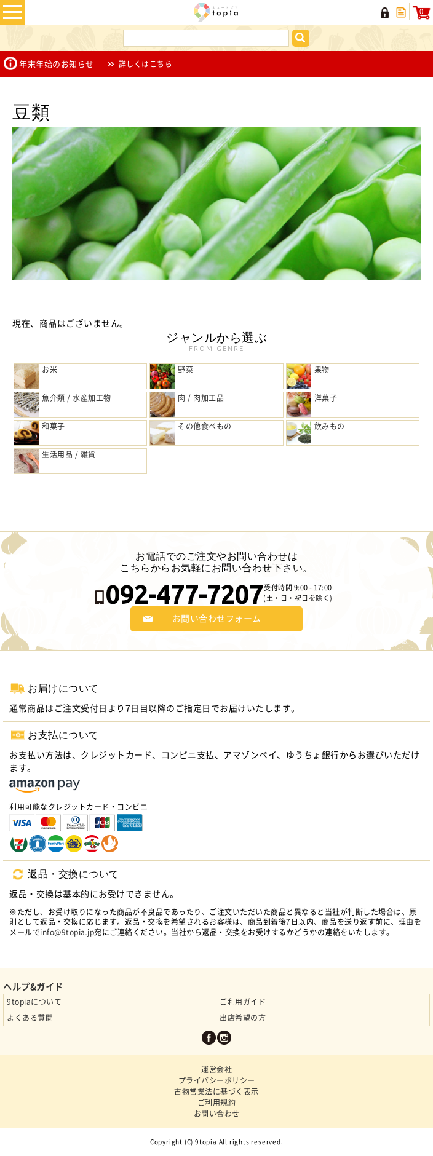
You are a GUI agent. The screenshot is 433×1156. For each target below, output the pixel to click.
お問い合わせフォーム (216, 618)
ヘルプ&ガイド (33, 987)
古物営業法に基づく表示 (216, 1091)
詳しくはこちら (146, 64)
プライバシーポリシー (216, 1080)
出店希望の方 (243, 1017)
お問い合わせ (217, 1113)
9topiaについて (34, 1001)
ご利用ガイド (243, 1001)
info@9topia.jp (67, 932)
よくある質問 (30, 1017)
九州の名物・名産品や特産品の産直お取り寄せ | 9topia (216, 12)
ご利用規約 (216, 1102)
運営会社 (216, 1069)
